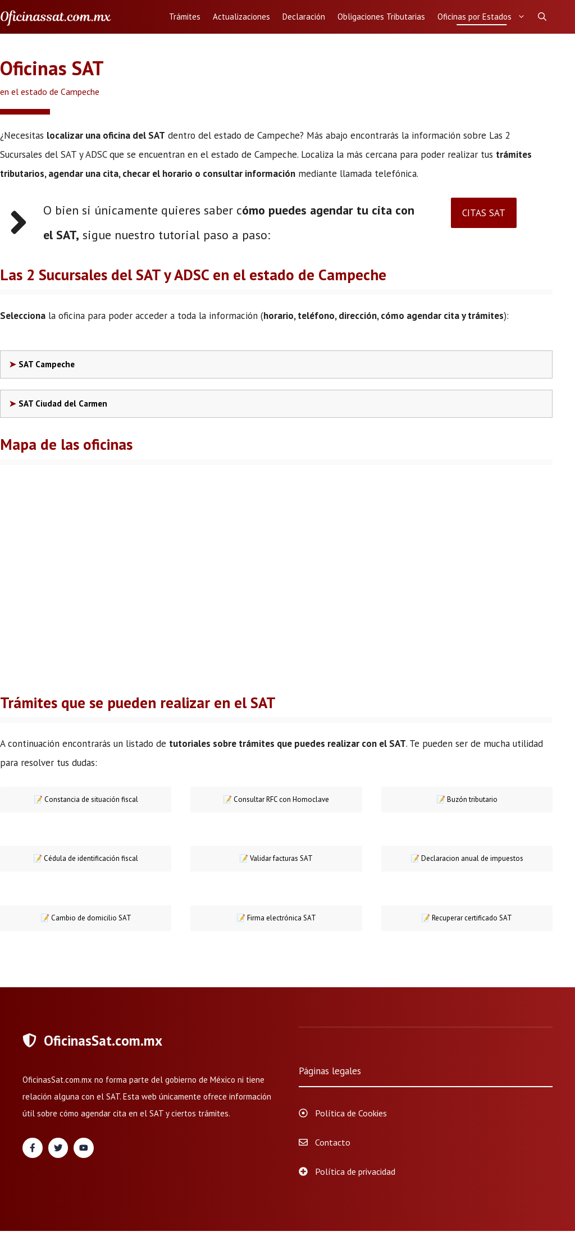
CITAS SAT (483, 213)
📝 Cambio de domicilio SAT (85, 918)
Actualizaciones (241, 16)
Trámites (184, 16)
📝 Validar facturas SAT (276, 858)
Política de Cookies (351, 1113)
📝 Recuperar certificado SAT (466, 918)
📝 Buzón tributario (467, 799)
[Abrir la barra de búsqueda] (542, 17)
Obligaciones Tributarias (381, 16)
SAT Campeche (47, 364)
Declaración (303, 16)
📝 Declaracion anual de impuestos (466, 858)
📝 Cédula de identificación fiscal (85, 858)
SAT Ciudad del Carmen (63, 403)
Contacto (332, 1142)
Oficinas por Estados (484, 17)
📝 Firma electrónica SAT (276, 918)
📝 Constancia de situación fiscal (86, 799)
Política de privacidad (355, 1171)
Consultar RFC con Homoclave (276, 799)
